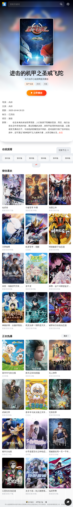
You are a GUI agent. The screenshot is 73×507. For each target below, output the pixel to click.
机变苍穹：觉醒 (32, 247)
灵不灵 (28, 286)
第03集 (31, 158)
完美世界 (53, 412)
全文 (61, 132)
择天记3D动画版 (33, 373)
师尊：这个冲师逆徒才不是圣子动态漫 (60, 286)
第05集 (55, 158)
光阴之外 (53, 207)
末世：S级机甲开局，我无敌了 (13, 286)
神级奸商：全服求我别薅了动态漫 (13, 325)
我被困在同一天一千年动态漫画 (60, 451)
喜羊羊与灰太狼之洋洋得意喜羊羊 (36, 412)
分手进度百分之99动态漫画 (36, 451)
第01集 (7, 158)
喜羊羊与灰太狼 (9, 373)
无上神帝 (53, 373)
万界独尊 (6, 247)
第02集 (19, 158)
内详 (11, 102)
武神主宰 (6, 412)
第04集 (43, 158)
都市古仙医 (7, 451)
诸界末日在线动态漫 (58, 325)
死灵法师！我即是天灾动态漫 (36, 325)
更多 (66, 336)
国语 (11, 118)
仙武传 (5, 207)
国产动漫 (29, 84)
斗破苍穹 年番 (32, 207)
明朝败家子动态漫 (57, 247)
